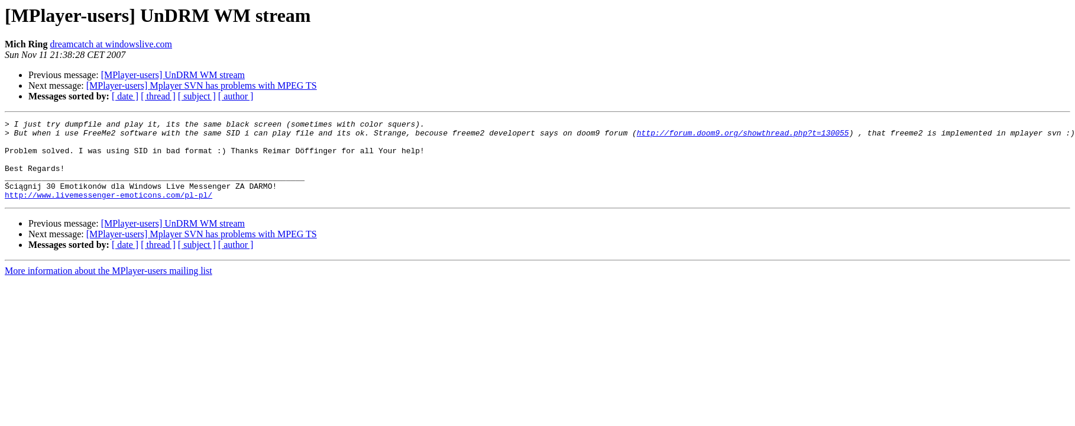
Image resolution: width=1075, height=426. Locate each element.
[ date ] (125, 96)
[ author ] (236, 96)
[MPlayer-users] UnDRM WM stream (173, 75)
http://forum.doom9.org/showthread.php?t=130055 (743, 136)
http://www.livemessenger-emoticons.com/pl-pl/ (108, 210)
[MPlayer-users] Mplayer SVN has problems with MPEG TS (201, 85)
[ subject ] (197, 96)
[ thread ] (158, 96)
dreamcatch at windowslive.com (111, 44)
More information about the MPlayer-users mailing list (108, 287)
